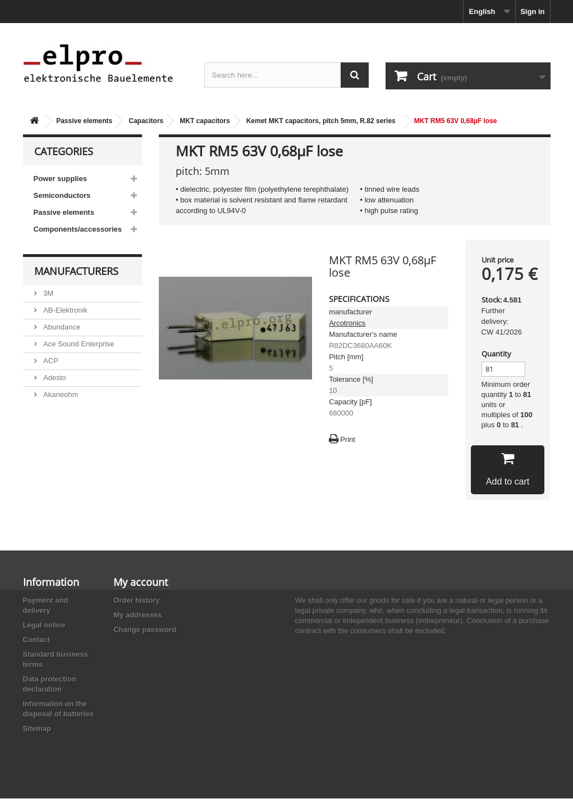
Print (347, 439)
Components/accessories (78, 229)
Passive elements (84, 121)
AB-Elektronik (65, 310)
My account (140, 582)
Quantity (496, 354)
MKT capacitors (205, 121)
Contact (36, 640)
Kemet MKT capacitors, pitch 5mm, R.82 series (321, 121)
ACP (50, 360)
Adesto (54, 377)
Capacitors (146, 121)
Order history (136, 601)
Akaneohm (60, 394)
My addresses (137, 615)
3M (48, 293)
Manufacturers (76, 271)
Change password (144, 630)
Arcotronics (347, 323)
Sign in (532, 11)
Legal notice (44, 625)
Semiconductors (62, 195)
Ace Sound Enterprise (78, 344)
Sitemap (37, 729)
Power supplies (60, 178)
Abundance (61, 327)
